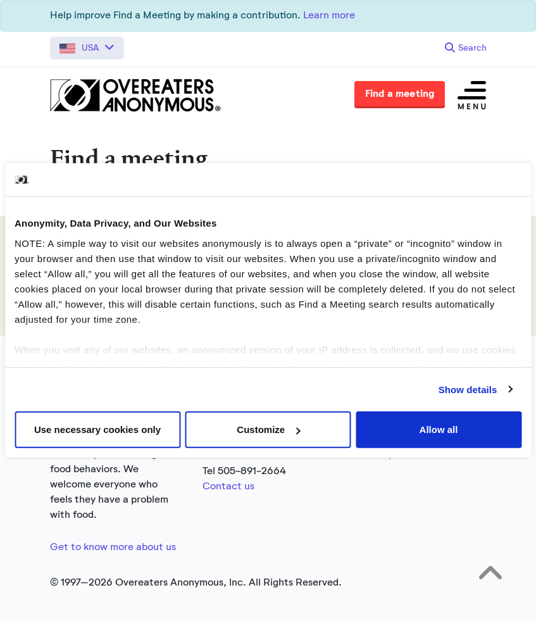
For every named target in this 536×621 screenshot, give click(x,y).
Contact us (228, 487)
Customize (268, 429)
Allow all (439, 429)
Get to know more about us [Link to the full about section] (113, 548)
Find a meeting (400, 94)
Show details (468, 389)
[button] (87, 48)
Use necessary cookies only (97, 429)
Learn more (329, 16)
